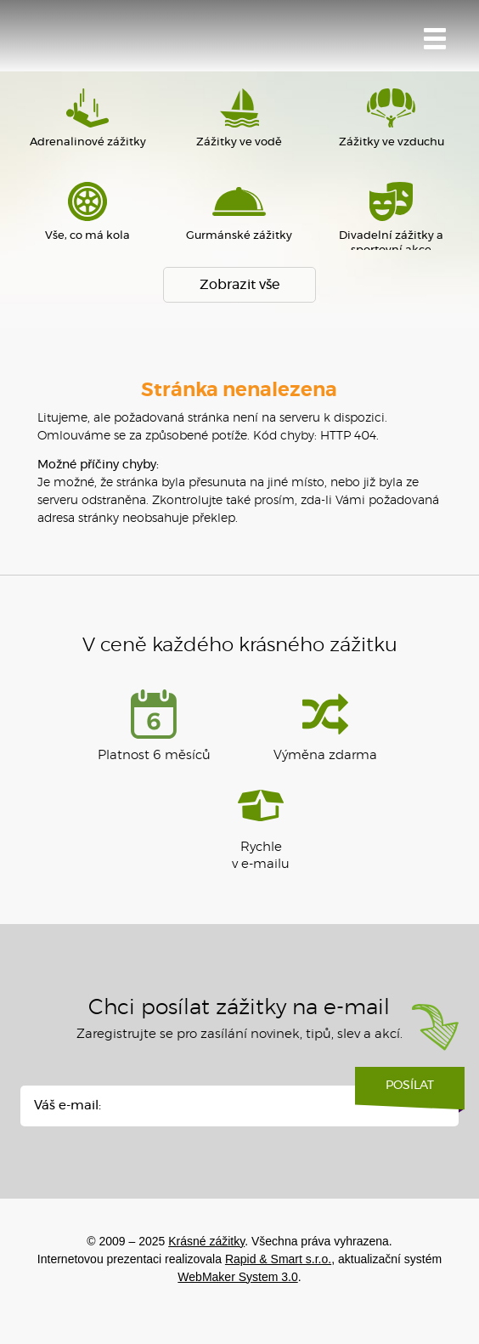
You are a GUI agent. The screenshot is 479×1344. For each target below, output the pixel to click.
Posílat (410, 1091)
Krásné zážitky (114, 40)
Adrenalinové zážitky (88, 118)
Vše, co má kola (88, 211)
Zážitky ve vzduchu (391, 118)
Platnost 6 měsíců (154, 725)
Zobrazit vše (239, 285)
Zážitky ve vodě (240, 118)
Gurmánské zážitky (240, 211)
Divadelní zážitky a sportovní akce (391, 219)
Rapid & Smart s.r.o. (278, 1259)
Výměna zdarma (325, 725)
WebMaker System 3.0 (237, 1277)
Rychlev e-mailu (261, 825)
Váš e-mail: (67, 1105)
